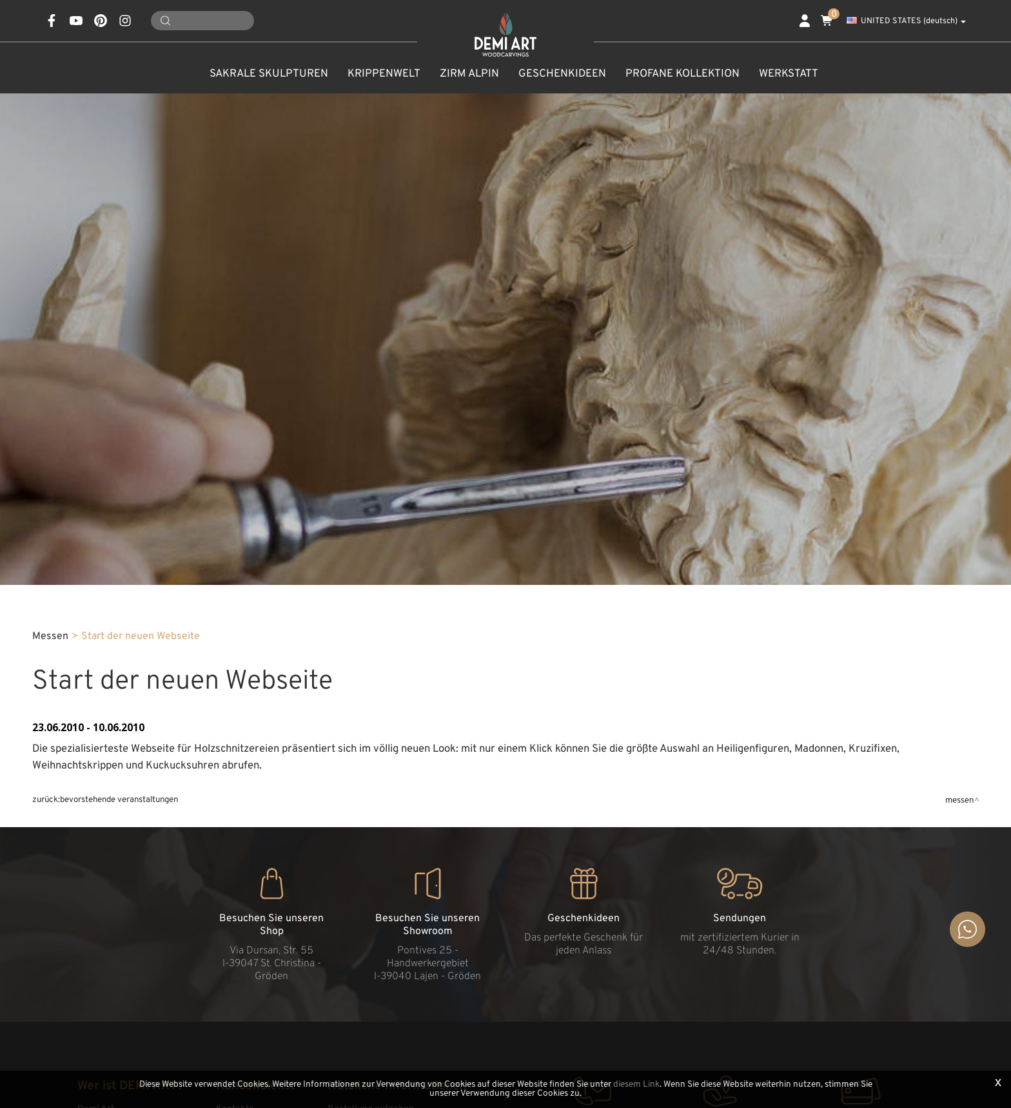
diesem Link (636, 1084)
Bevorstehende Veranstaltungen (119, 799)
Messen (50, 636)
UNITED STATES (906, 21)
